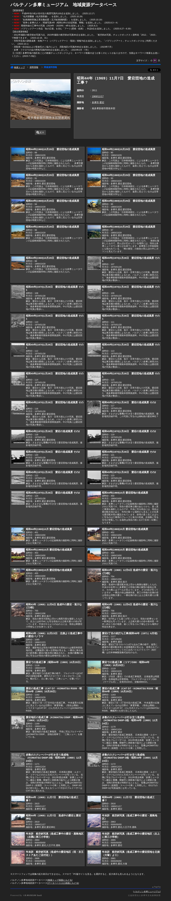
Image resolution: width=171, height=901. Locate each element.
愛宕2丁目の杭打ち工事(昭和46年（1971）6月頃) (129, 633)
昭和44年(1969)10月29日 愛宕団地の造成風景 (52, 149)
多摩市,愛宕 (98, 102)
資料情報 (34, 67)
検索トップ (17, 67)
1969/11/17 (98, 96)
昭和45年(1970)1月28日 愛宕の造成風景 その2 (129, 402)
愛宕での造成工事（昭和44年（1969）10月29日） (54, 662)
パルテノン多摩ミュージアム (147, 891)
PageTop (157, 887)
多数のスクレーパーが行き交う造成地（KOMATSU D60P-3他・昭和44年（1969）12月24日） (130, 720)
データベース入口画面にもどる (63, 883)
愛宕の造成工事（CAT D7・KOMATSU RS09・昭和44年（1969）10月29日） (54, 690)
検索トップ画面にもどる (60, 880)
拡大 (40, 132)
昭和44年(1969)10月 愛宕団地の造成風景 (125, 492)
